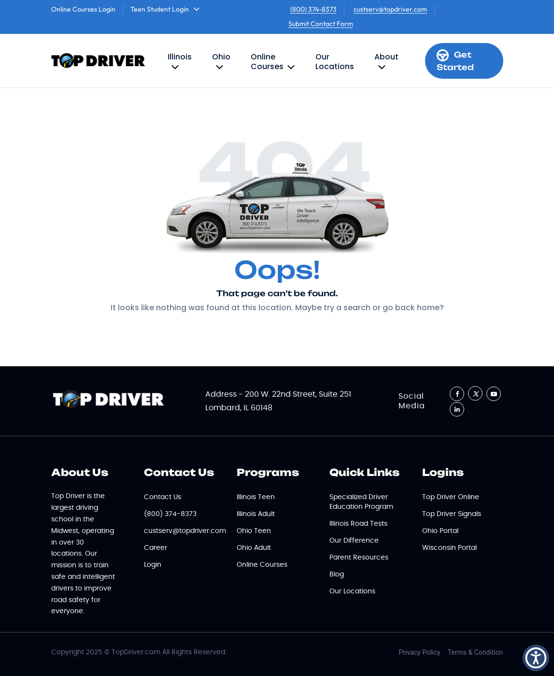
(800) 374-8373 (313, 9)
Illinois (180, 56)
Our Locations (334, 61)
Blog (336, 574)
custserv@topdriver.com (390, 9)
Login (152, 564)
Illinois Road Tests (358, 523)
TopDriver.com (136, 652)
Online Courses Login (83, 9)
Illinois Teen (256, 497)
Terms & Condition (475, 652)
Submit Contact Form (320, 23)
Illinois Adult (256, 514)
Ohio (221, 56)
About (386, 56)
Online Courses (267, 61)
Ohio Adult (254, 548)
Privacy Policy (419, 652)
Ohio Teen (254, 531)
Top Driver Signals (451, 514)
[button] (536, 658)
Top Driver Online (450, 497)
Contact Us (162, 497)
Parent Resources (358, 557)
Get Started (455, 60)
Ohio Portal (440, 531)
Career (155, 548)
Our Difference (354, 540)
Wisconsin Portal (449, 548)
